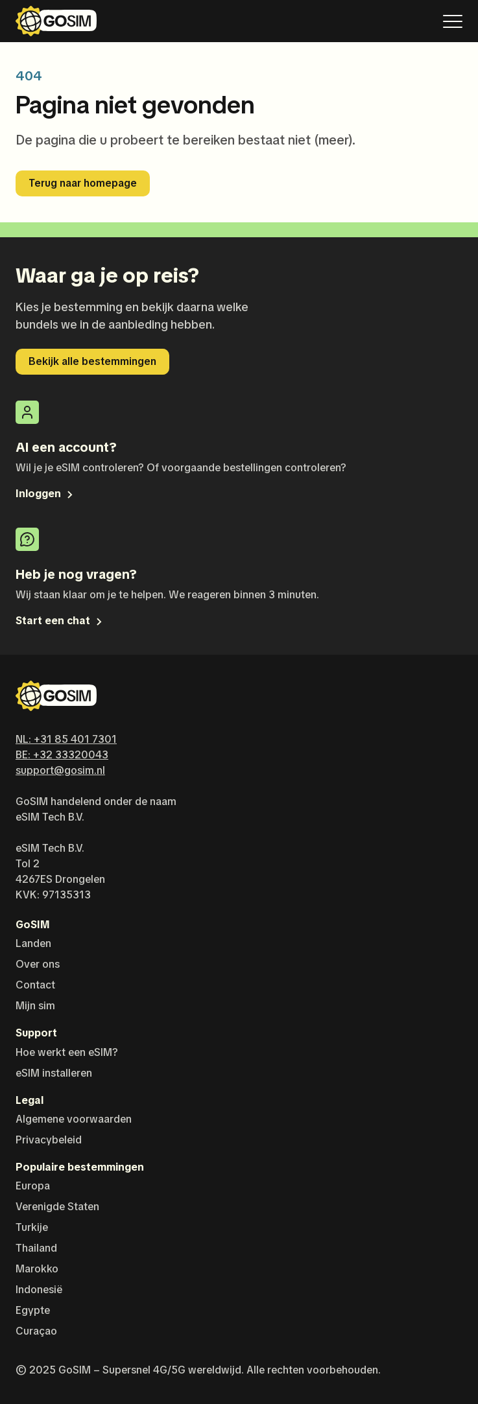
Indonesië (39, 1289)
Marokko (37, 1269)
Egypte (33, 1310)
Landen (33, 943)
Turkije (32, 1227)
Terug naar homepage (83, 183)
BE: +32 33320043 (62, 755)
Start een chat (60, 620)
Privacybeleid (49, 1140)
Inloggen (45, 493)
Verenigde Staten (57, 1206)
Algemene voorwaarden (74, 1119)
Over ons (38, 964)
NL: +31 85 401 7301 (66, 739)
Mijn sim (35, 1005)
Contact (35, 985)
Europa (33, 1186)
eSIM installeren (54, 1073)
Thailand (36, 1248)
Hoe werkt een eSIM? (67, 1052)
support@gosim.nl (60, 770)
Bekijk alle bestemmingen (92, 361)
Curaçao (36, 1331)
